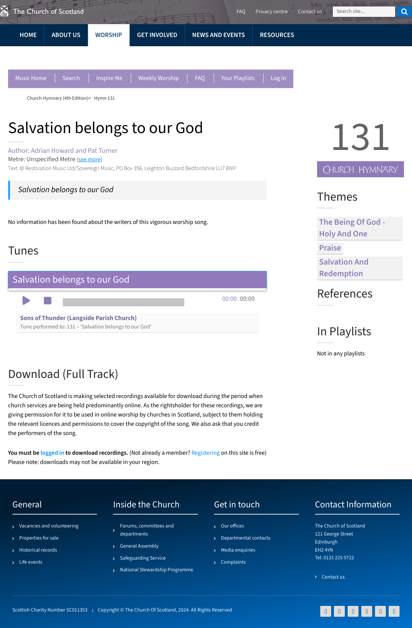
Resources (277, 35)
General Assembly (139, 546)
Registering (206, 453)
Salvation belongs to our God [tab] (137, 280)
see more (89, 159)
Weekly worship (158, 78)
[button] (26, 301)
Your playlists (238, 78)
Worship (108, 35)
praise (330, 248)
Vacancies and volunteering (48, 526)
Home (28, 35)
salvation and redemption (344, 268)
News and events (218, 35)
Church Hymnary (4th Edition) (58, 98)
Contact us (310, 12)
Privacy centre (271, 12)
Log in (278, 78)
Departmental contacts (245, 538)
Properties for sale (39, 538)
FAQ (200, 78)
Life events (31, 562)
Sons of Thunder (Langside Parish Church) (85, 322)
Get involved (157, 35)
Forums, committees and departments (146, 530)
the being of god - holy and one (352, 228)
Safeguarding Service (142, 558)
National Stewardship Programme (156, 570)
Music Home (30, 78)
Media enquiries (238, 550)
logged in (52, 453)
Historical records (38, 550)
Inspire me (109, 78)
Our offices (232, 526)
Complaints (233, 562)
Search (71, 78)
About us (66, 35)
